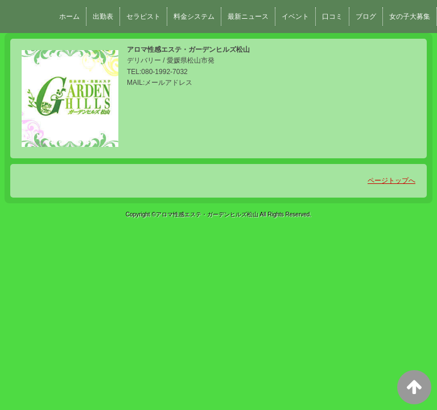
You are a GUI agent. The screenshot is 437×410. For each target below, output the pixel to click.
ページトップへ (391, 180)
